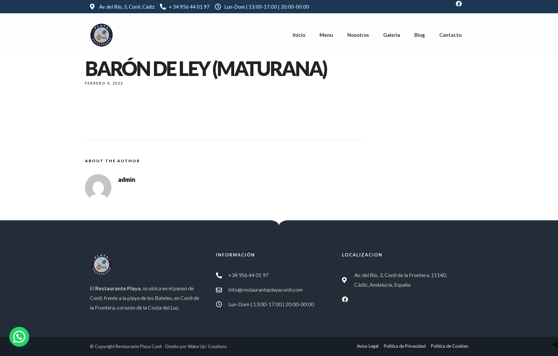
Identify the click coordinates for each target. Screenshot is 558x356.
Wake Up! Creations (207, 346)
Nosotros (358, 35)
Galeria (391, 35)
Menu (326, 35)
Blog (419, 35)
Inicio (299, 35)
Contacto (450, 35)
